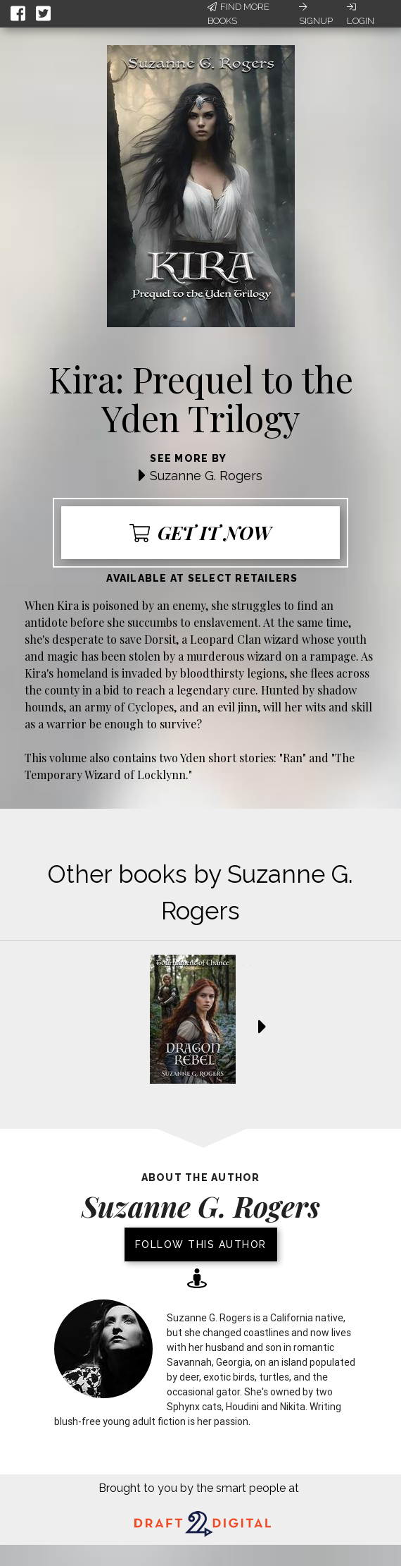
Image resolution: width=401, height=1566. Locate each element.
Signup (316, 14)
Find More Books (238, 13)
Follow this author (201, 1244)
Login (360, 14)
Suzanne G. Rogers (206, 475)
